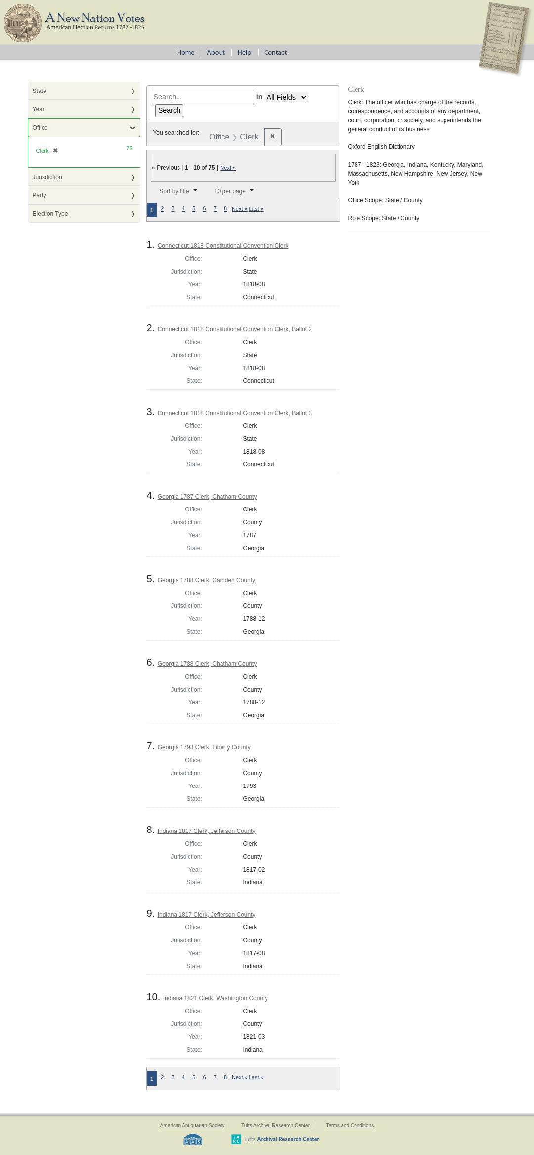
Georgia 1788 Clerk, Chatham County (207, 663)
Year (38, 109)
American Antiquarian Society (192, 1125)
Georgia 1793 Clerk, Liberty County (204, 747)
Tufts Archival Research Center (275, 1125)
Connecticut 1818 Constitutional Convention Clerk (223, 245)
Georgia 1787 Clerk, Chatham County (207, 496)
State (39, 91)
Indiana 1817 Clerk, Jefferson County (207, 831)
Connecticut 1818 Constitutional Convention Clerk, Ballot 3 (235, 413)
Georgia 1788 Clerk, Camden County (206, 580)
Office (40, 127)
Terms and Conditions (350, 1125)
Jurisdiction (47, 177)
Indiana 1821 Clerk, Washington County (215, 998)
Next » (228, 168)
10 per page (230, 191)
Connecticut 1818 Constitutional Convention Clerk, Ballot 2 (235, 329)
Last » (256, 209)
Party (39, 195)
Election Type (50, 213)
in (259, 97)
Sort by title (174, 191)
